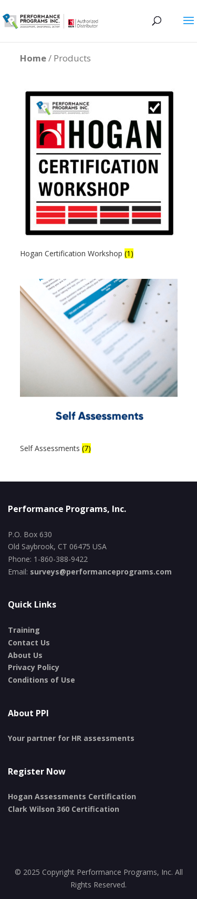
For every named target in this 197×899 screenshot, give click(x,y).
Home (33, 58)
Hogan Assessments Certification (72, 796)
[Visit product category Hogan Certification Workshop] (99, 172)
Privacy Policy (33, 667)
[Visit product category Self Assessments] (99, 367)
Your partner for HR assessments (71, 738)
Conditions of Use (41, 680)
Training (24, 630)
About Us (25, 655)
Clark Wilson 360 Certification (63, 809)
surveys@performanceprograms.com (101, 572)
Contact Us (29, 642)
